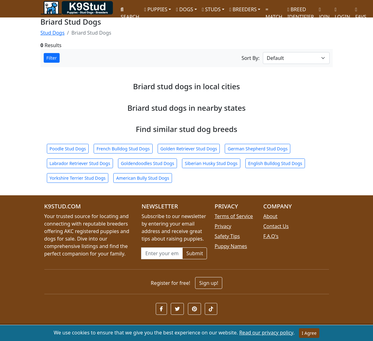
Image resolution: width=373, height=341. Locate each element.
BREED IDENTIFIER (300, 10)
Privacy (222, 226)
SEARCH (130, 11)
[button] (161, 309)
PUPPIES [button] (155, 9)
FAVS (360, 11)
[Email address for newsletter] (162, 253)
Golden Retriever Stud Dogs (188, 149)
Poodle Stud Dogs (68, 149)
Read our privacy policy (266, 332)
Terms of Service (233, 216)
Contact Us (275, 226)
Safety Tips (227, 236)
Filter (52, 58)
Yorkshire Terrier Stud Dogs (78, 178)
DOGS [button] (184, 9)
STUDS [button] (211, 9)
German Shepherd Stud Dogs (257, 149)
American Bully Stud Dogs (142, 178)
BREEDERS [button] (243, 9)
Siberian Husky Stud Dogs (211, 163)
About (270, 216)
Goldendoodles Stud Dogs (147, 163)
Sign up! (208, 283)
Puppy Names (230, 246)
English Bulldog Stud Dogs (275, 163)
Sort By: (251, 58)
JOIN (324, 11)
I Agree (309, 333)
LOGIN (342, 11)
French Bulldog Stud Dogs (123, 149)
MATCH (273, 11)
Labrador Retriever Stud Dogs (80, 163)
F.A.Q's (270, 236)
